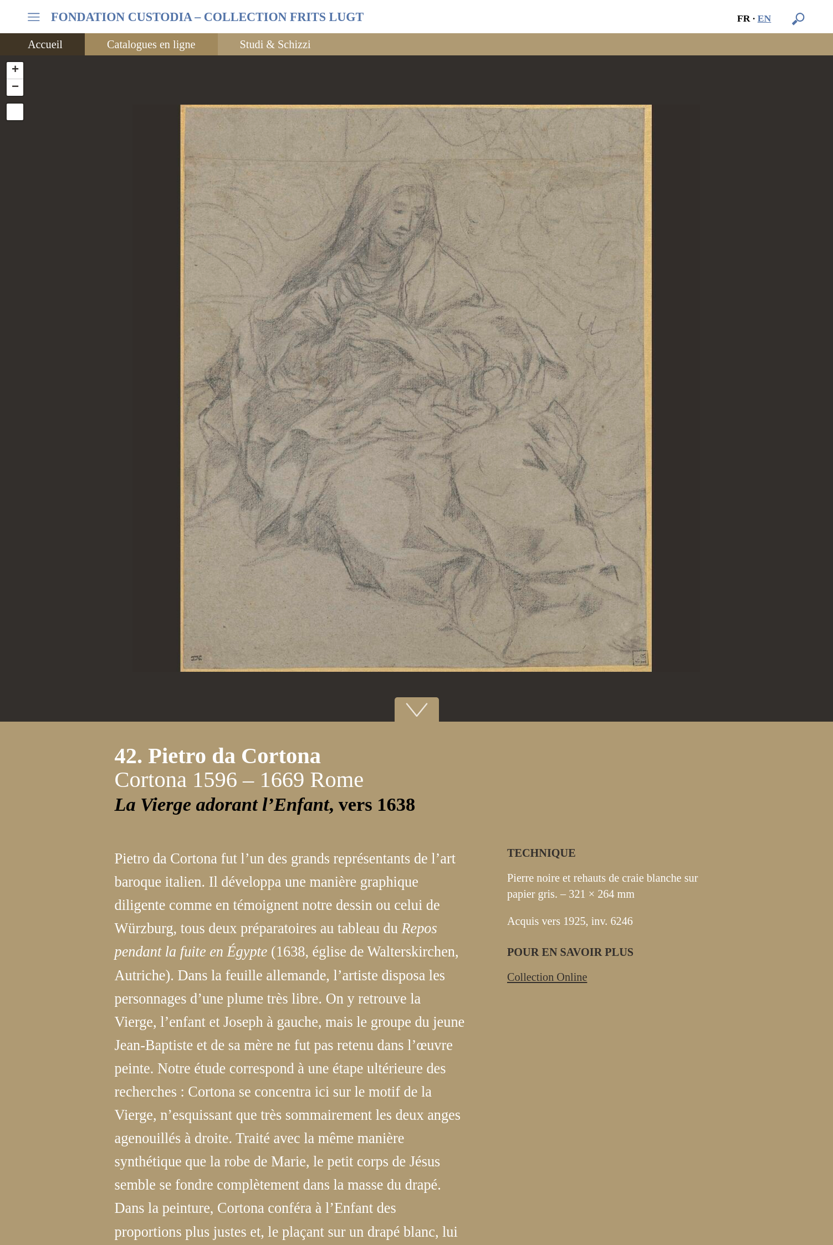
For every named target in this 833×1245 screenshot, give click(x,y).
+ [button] (15, 70)
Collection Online (547, 977)
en (764, 18)
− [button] (15, 87)
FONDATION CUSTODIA (207, 17)
